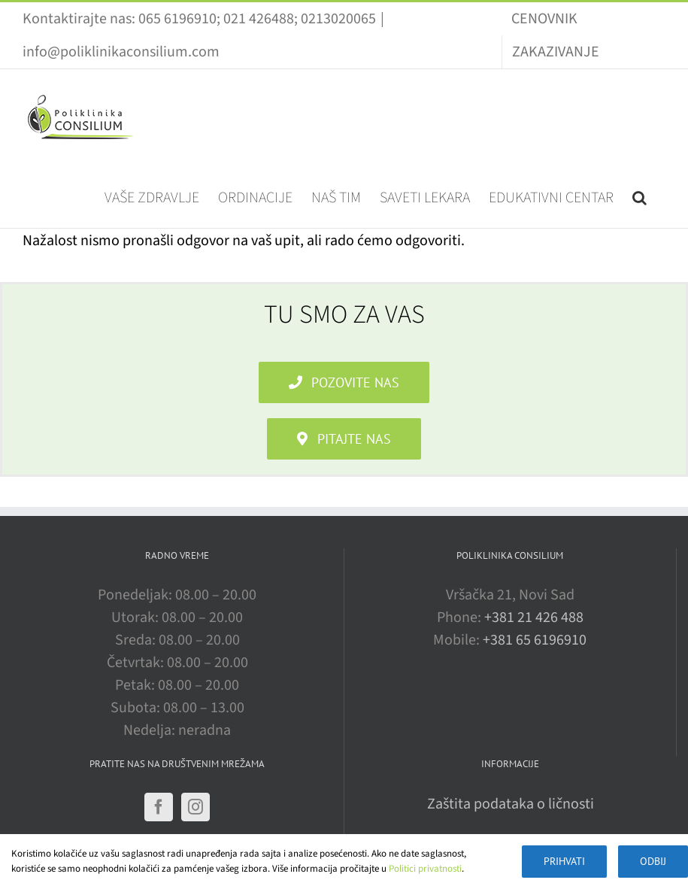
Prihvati (564, 861)
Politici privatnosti (425, 868)
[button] (639, 196)
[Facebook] (158, 807)
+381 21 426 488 (533, 617)
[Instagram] (195, 807)
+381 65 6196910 (534, 640)
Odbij (653, 861)
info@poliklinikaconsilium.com (121, 51)
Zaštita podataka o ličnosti (510, 804)
